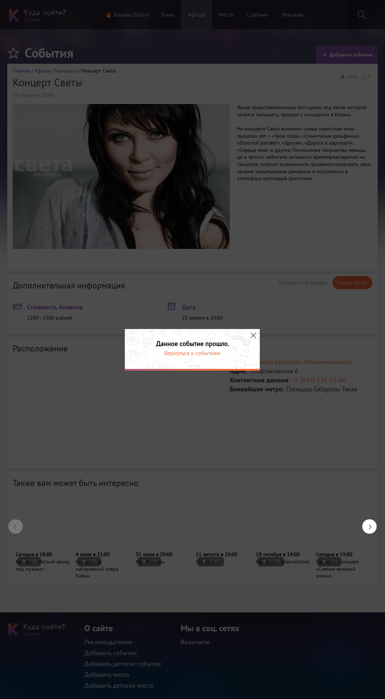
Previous (12, 523)
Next (365, 523)
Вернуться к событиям (192, 353)
